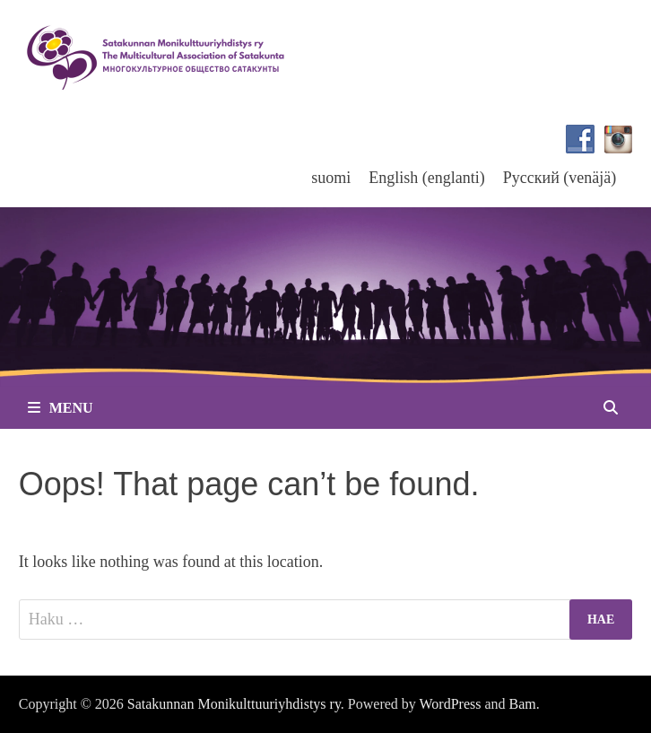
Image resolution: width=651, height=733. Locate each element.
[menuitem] (331, 177)
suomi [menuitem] (331, 178)
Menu (60, 407)
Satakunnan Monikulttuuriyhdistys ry (234, 703)
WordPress (451, 703)
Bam (522, 703)
